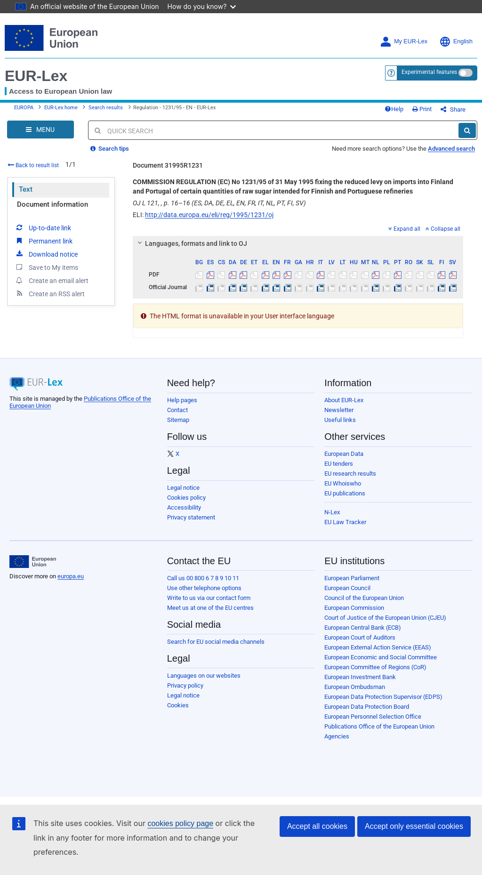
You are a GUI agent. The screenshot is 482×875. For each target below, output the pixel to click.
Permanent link (43, 240)
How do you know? (202, 6)
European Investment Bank (360, 677)
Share (453, 109)
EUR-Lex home (61, 108)
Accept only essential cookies (414, 826)
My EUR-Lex (403, 42)
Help (394, 109)
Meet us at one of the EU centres (210, 607)
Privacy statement (191, 517)
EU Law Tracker (345, 522)
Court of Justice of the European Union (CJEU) (385, 617)
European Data (343, 453)
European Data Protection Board (366, 706)
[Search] (467, 130)
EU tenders (338, 463)
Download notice (46, 254)
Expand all (404, 229)
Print (422, 109)
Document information (52, 204)
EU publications (344, 493)
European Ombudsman (354, 686)
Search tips (109, 148)
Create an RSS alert (50, 293)
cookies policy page (180, 823)
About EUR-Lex (343, 400)
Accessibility (184, 507)
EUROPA (23, 108)
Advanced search (451, 148)
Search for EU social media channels (216, 641)
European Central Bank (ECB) (362, 627)
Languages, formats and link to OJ (191, 243)
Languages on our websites (204, 675)
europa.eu (70, 576)
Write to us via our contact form (208, 597)
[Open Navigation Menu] (40, 129)
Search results (105, 108)
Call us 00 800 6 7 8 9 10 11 (203, 578)
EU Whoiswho (342, 483)
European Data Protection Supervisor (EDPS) (383, 696)
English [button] (456, 42)
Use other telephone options (204, 587)
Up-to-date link (43, 227)
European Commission (354, 607)
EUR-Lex (36, 75)
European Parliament (351, 578)
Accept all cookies (317, 826)
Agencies (336, 736)
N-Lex (332, 512)
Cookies (178, 705)
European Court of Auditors (359, 637)
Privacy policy (185, 685)
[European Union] (32, 561)
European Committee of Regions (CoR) (375, 667)
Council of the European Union (364, 597)
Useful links (340, 419)
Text (25, 189)
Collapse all (443, 229)
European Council (347, 587)
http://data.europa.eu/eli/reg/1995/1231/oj (209, 215)
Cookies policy (186, 497)
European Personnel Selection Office (372, 716)
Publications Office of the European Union (379, 726)
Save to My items (46, 267)
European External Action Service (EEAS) (377, 647)
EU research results (350, 473)
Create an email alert (51, 280)
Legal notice (183, 487)
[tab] (298, 243)
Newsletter (338, 409)
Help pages (182, 400)
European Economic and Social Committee (380, 657)
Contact (177, 409)
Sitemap (178, 419)
